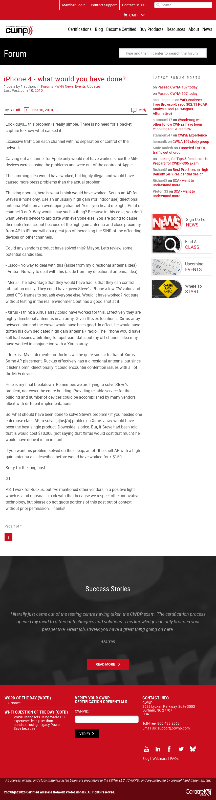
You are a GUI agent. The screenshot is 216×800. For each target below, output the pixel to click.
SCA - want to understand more (173, 182)
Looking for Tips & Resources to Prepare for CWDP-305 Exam (180, 161)
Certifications (80, 29)
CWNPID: (82, 711)
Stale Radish (163, 147)
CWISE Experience (192, 135)
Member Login (73, 5)
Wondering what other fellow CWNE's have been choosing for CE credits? (178, 124)
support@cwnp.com (174, 728)
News (207, 29)
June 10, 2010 (31, 90)
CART (133, 15)
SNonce (14, 702)
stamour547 (162, 119)
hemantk (160, 141)
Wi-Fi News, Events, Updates (78, 86)
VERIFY (84, 734)
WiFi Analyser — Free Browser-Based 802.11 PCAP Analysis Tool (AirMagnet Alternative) (180, 106)
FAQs (174, 758)
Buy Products (151, 29)
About (193, 29)
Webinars (160, 758)
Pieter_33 (160, 191)
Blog (99, 29)
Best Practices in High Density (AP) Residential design (180, 171)
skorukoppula (164, 99)
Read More (105, 664)
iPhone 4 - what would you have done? (65, 78)
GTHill (15, 109)
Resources (176, 29)
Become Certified (121, 29)
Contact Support (104, 5)
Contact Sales (133, 5)
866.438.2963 (168, 723)
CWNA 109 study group (190, 141)
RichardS (160, 169)
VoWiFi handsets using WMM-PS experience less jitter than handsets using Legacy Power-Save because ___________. (39, 723)
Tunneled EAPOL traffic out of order (179, 150)
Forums (47, 86)
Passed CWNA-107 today (178, 87)
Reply (142, 109)
